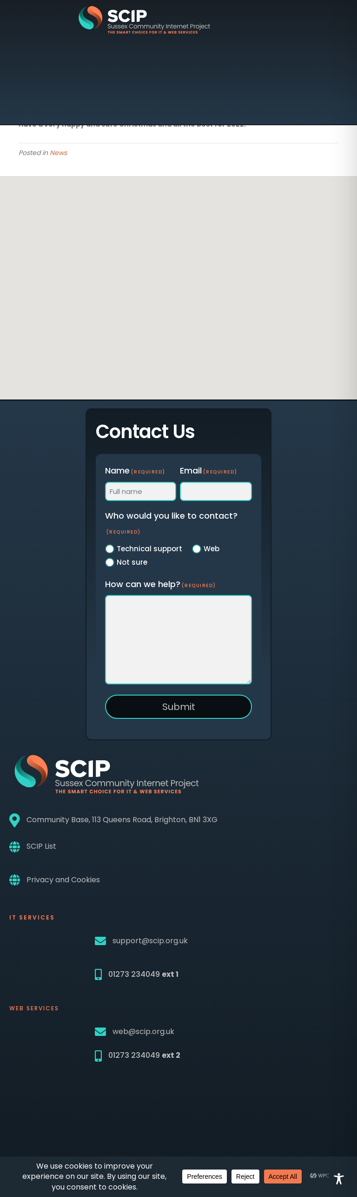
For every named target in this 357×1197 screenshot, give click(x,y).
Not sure (132, 562)
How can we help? (160, 584)
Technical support (149, 549)
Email (209, 470)
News (58, 152)
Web (211, 549)
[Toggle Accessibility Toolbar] (339, 1179)
